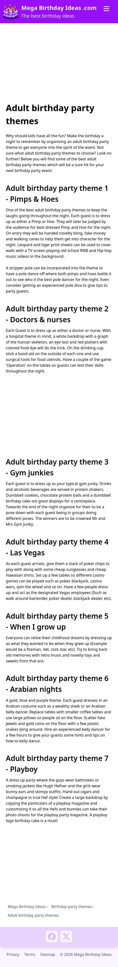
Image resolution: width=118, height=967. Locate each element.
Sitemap (47, 954)
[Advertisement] (59, 65)
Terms (29, 954)
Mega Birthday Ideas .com (58, 8)
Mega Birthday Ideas (26, 906)
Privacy (13, 954)
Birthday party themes (72, 906)
